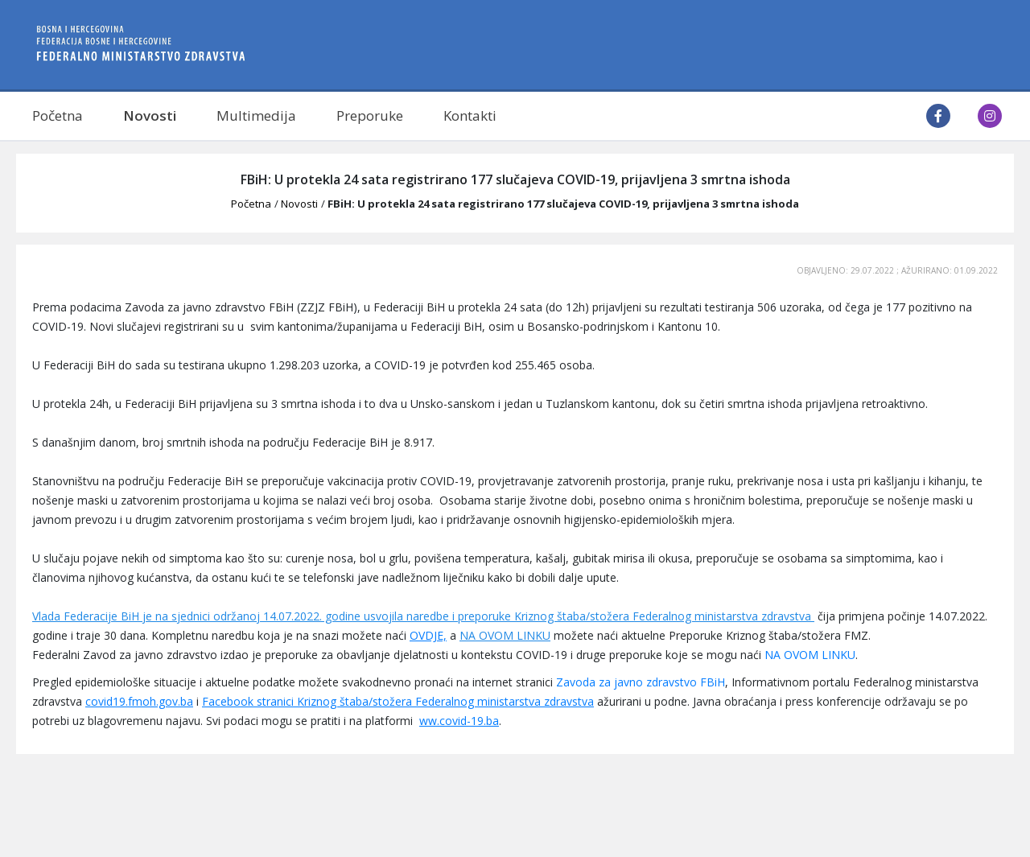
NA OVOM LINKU (504, 635)
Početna (57, 115)
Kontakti (469, 115)
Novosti (149, 115)
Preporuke (369, 115)
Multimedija (256, 115)
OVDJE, (428, 635)
